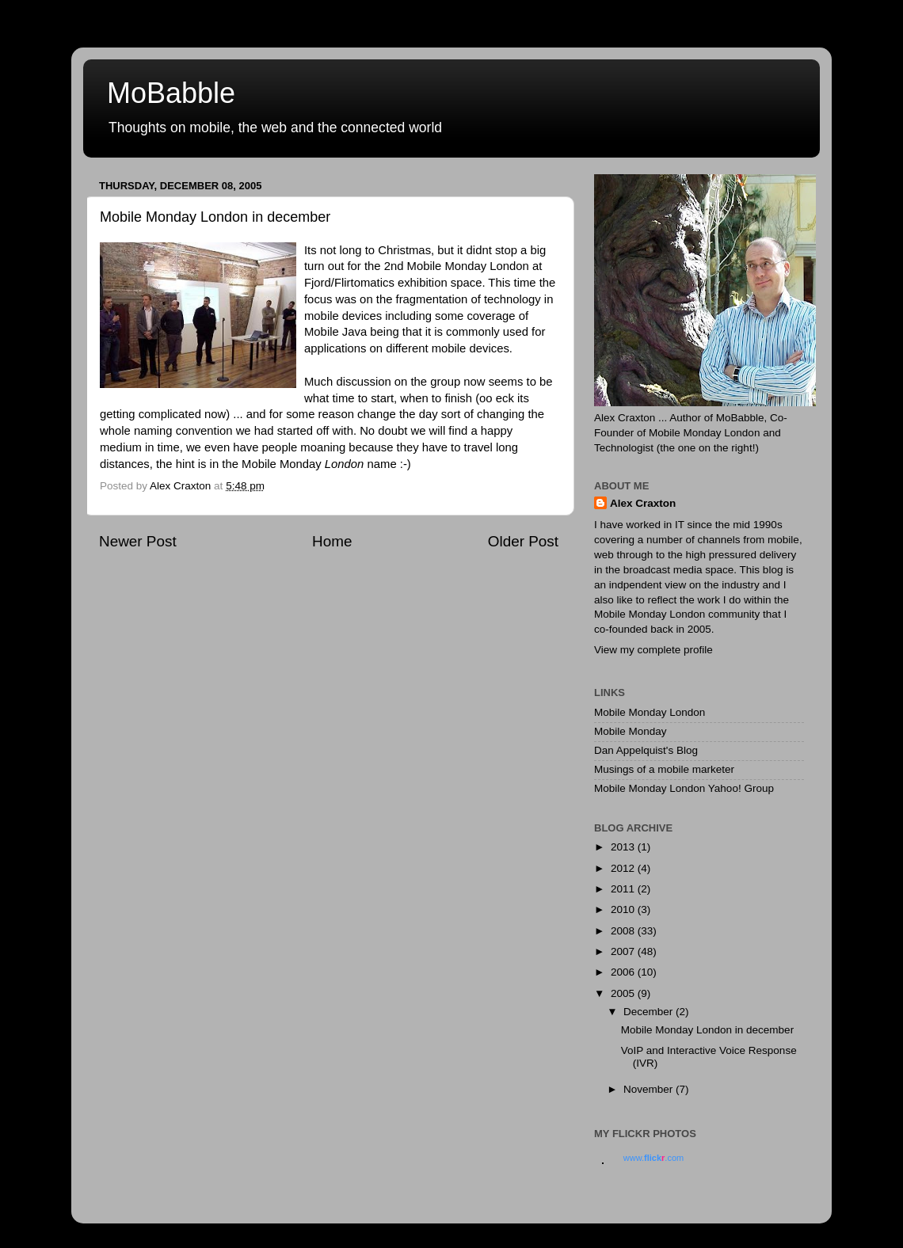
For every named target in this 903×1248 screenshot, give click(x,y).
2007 (624, 951)
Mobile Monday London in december (707, 1030)
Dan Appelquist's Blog (646, 750)
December (649, 1012)
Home (332, 541)
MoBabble (171, 93)
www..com (653, 1157)
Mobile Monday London (649, 712)
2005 (624, 993)
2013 (624, 847)
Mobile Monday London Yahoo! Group (684, 788)
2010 (624, 909)
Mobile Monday (630, 731)
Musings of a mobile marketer (664, 769)
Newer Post (138, 541)
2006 (624, 972)
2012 (624, 868)
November (649, 1089)
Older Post (523, 541)
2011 (624, 889)
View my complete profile (653, 650)
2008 (624, 931)
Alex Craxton (643, 503)
